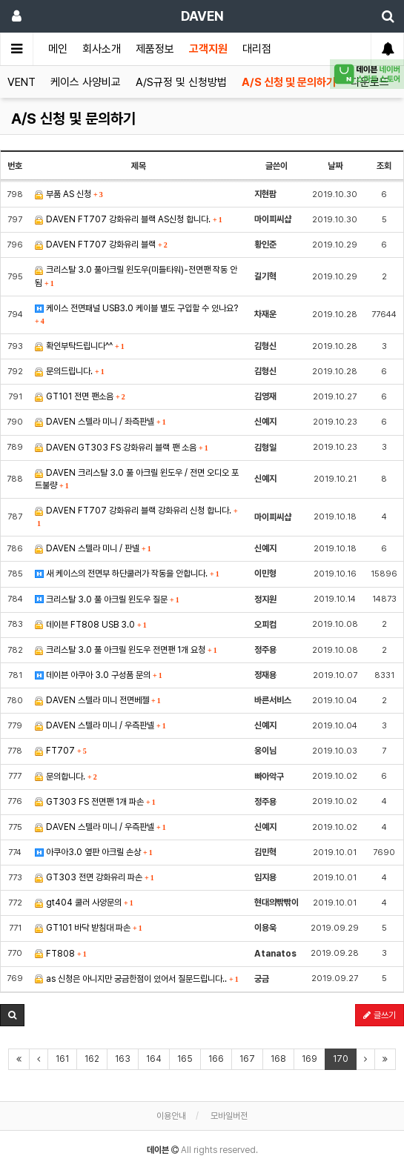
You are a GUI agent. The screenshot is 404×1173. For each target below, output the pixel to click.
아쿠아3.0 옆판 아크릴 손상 (94, 852)
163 (122, 1059)
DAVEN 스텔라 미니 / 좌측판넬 (100, 421)
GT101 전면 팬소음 (80, 396)
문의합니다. (66, 776)
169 (309, 1059)
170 (340, 1059)
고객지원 (208, 49)
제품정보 (155, 49)
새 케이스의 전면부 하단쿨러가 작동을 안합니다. (127, 573)
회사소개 (101, 49)
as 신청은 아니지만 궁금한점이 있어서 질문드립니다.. (137, 979)
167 (247, 1059)
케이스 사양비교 (85, 82)
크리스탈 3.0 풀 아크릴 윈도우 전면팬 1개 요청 (126, 650)
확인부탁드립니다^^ (80, 346)
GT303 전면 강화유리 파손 (94, 877)
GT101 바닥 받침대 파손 (88, 928)
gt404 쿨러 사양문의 (84, 902)
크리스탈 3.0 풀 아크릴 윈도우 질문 (107, 599)
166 (216, 1059)
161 (62, 1059)
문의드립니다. (70, 371)
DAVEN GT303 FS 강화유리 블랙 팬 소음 (121, 447)
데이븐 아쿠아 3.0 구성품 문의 (98, 675)
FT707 (61, 750)
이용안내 (171, 1116)
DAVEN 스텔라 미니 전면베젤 (98, 700)
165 (185, 1059)
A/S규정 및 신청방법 (181, 82)
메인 (57, 49)
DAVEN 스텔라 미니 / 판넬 (93, 548)
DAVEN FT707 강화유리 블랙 (101, 244)
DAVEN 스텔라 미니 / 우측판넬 (100, 725)
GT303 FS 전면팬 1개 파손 (95, 802)
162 (92, 1059)
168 (278, 1059)
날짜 (335, 166)
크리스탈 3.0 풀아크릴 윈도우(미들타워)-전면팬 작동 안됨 (136, 276)
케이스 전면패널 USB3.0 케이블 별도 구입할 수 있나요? (136, 314)
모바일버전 (229, 1116)
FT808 (61, 953)
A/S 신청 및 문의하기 (289, 82)
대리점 (256, 49)
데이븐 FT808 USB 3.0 (91, 624)
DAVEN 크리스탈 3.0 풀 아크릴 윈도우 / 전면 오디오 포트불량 (137, 479)
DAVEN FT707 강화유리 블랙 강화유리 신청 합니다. (136, 516)
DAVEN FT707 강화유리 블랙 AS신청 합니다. (128, 219)
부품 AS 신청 (69, 194)
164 (154, 1059)
